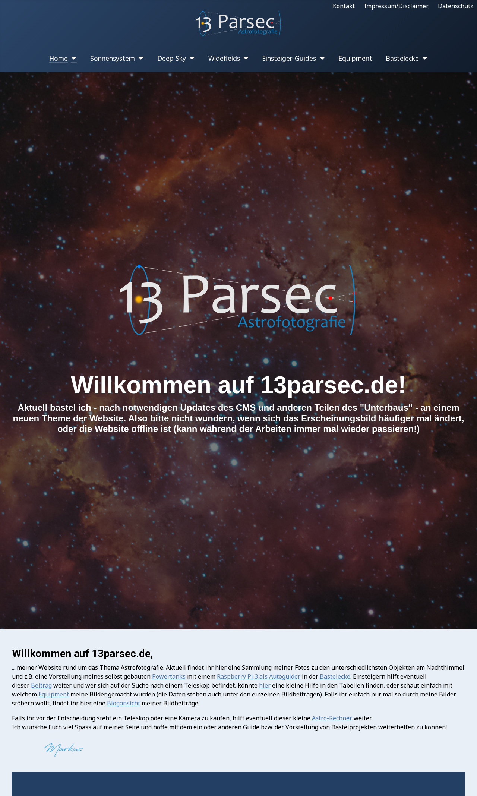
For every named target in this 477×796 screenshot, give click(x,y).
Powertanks (169, 676)
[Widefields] (244, 58)
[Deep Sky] (190, 58)
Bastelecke (402, 58)
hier (265, 685)
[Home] (72, 58)
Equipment (355, 58)
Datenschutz (455, 6)
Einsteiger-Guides (289, 58)
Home (58, 58)
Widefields (224, 58)
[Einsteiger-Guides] (320, 58)
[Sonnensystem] (139, 58)
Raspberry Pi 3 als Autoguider (258, 676)
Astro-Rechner (332, 718)
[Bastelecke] (423, 58)
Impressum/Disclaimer (396, 6)
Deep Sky (171, 58)
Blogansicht (123, 703)
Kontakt (344, 6)
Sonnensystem (112, 58)
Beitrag (41, 685)
